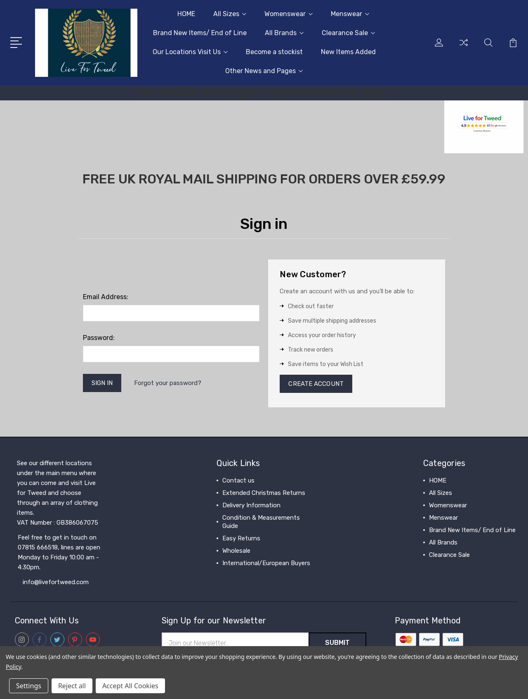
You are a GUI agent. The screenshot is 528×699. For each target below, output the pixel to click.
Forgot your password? (167, 383)
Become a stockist (274, 52)
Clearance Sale (348, 33)
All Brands (284, 33)
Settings (28, 685)
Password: (99, 338)
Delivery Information (251, 505)
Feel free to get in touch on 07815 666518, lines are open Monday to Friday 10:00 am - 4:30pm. (59, 552)
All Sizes (229, 14)
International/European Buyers (266, 563)
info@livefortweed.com (56, 582)
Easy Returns (241, 538)
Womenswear (288, 14)
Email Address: (105, 297)
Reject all (72, 685)
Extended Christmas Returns (263, 493)
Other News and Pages (264, 71)
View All (440, 567)
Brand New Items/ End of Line (200, 33)
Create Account (315, 384)
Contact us (238, 480)
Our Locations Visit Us (190, 52)
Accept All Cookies (130, 685)
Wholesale (236, 550)
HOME (186, 14)
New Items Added (348, 52)
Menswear (350, 14)
